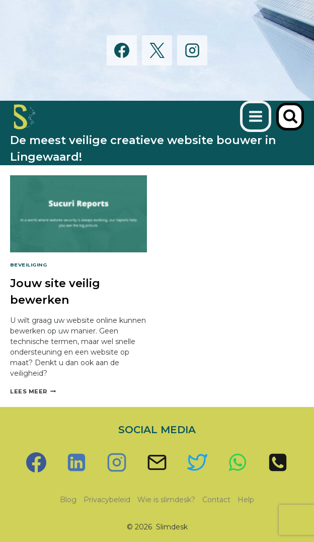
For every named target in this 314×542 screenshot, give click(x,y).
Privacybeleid (107, 499)
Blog (68, 499)
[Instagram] (192, 50)
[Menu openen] (255, 116)
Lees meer (33, 391)
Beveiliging (28, 264)
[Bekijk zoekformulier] (290, 116)
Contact (216, 499)
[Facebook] (122, 50)
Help (246, 499)
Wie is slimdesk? (166, 499)
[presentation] (78, 213)
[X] (157, 50)
